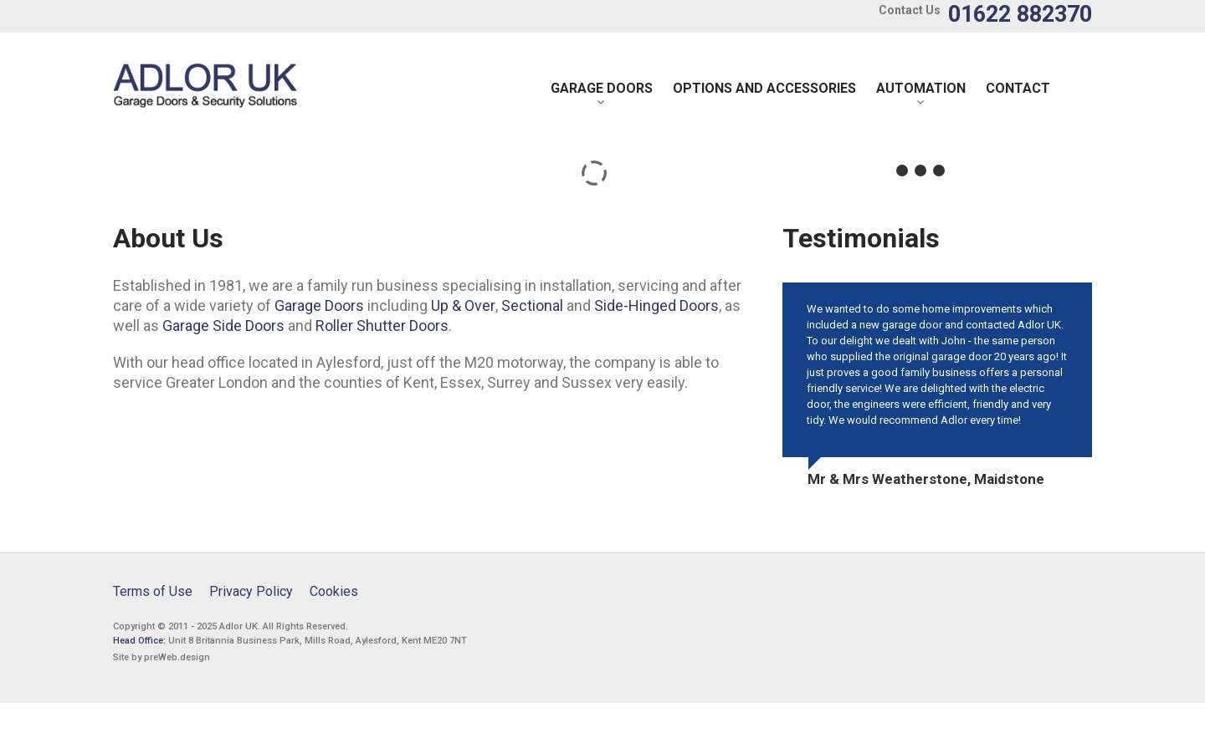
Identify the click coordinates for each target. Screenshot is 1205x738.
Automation (921, 88)
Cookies (334, 591)
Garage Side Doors (223, 325)
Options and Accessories (764, 88)
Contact (1018, 88)
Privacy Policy (251, 591)
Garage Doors (602, 88)
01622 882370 (1020, 14)
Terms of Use (152, 591)
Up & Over (463, 305)
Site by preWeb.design (161, 657)
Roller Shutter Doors (382, 325)
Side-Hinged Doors (656, 305)
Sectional (532, 305)
